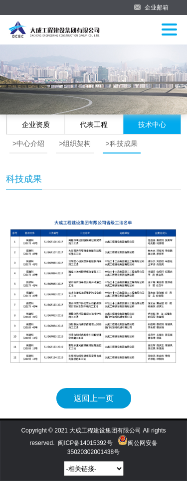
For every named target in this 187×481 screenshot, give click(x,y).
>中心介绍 (28, 144)
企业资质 (36, 124)
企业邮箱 (157, 7)
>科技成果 (122, 144)
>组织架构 (75, 144)
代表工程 (94, 124)
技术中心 (152, 124)
